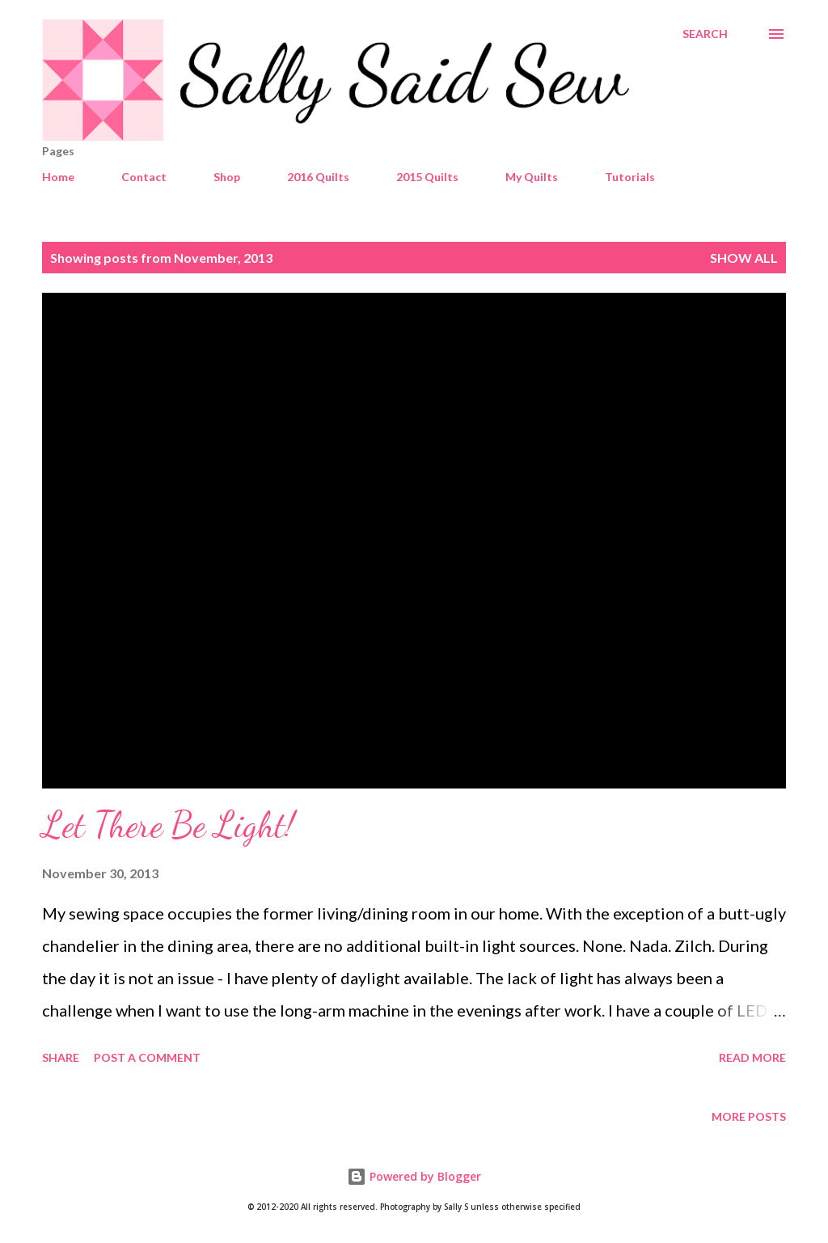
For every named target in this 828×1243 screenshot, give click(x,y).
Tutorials (630, 177)
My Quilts (531, 177)
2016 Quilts (318, 177)
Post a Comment (147, 1057)
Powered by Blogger (414, 1176)
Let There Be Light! (168, 825)
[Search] (705, 34)
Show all (744, 257)
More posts (749, 1116)
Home (58, 177)
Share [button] (60, 1057)
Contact (144, 177)
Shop (226, 177)
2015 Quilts (427, 177)
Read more (752, 1057)
